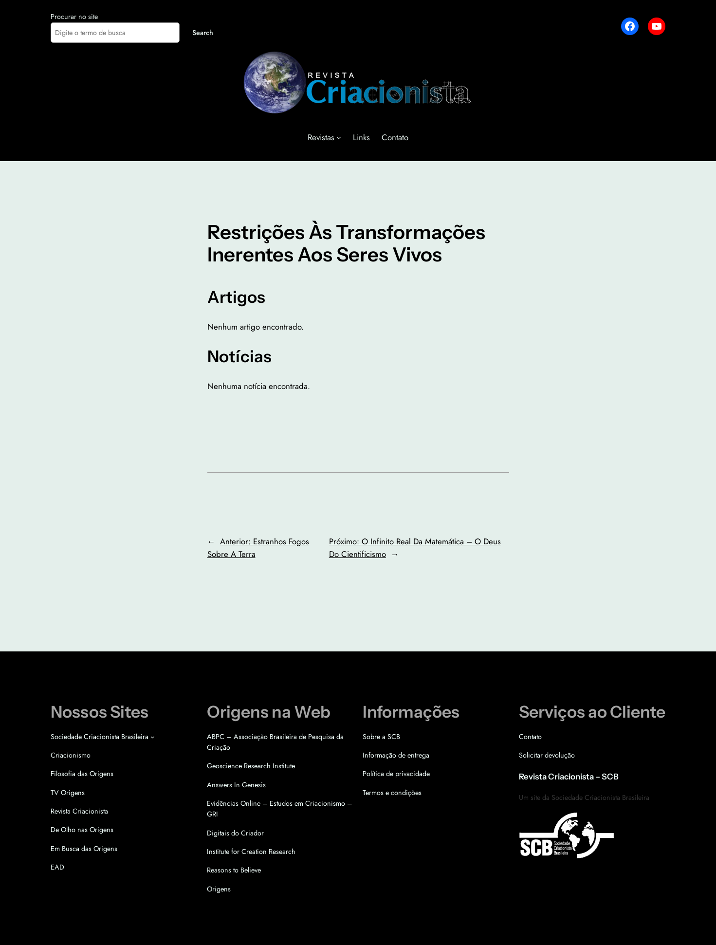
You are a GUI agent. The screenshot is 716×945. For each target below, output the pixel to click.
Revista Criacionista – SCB (569, 776)
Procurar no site (74, 16)
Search (202, 32)
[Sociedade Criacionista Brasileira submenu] (152, 737)
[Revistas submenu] (338, 137)
